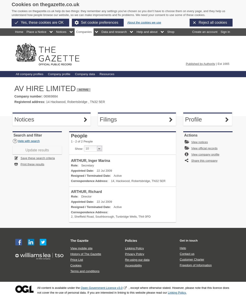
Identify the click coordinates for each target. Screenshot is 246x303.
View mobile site (81, 248)
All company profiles (29, 74)
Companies (84, 32)
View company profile (205, 154)
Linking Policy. (177, 292)
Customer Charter (192, 259)
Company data (85, 74)
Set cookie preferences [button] (99, 22)
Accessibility (133, 265)
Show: (79, 148)
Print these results (32, 164)
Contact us (187, 254)
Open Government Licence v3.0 (102, 288)
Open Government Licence (24, 289)
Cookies (75, 265)
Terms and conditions (84, 271)
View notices (199, 142)
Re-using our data (137, 259)
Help (183, 248)
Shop (171, 32)
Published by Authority (200, 64)
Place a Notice (36, 32)
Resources (106, 74)
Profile (197, 119)
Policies (131, 240)
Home (19, 32)
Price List (76, 259)
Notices (61, 32)
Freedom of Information (196, 265)
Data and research (114, 32)
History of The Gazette (85, 254)
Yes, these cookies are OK (42, 22)
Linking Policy (134, 248)
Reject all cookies (213, 22)
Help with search (26, 141)
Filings (111, 119)
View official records (204, 148)
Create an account (204, 32)
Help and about (146, 32)
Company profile (59, 74)
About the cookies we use (144, 22)
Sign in (225, 32)
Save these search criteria (38, 158)
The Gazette (79, 240)
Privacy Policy (134, 254)
